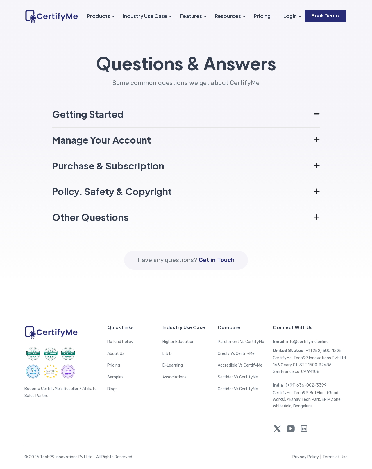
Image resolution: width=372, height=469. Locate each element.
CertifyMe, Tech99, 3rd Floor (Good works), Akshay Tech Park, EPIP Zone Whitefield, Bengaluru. (307, 399)
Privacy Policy (307, 457)
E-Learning (172, 365)
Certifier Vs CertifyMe (238, 389)
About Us (115, 353)
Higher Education (178, 341)
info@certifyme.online (301, 341)
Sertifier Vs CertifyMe (238, 377)
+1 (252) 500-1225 (307, 350)
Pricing (262, 16)
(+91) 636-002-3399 (300, 385)
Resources (228, 16)
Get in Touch (217, 260)
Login (290, 16)
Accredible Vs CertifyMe (240, 365)
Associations (174, 377)
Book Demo (325, 15)
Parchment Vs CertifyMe (241, 341)
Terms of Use (335, 456)
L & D (167, 353)
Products (98, 16)
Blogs (112, 389)
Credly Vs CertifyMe (236, 353)
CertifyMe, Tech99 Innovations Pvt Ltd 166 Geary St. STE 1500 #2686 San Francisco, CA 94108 (309, 365)
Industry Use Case (145, 16)
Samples (115, 377)
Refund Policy (120, 341)
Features (191, 16)
